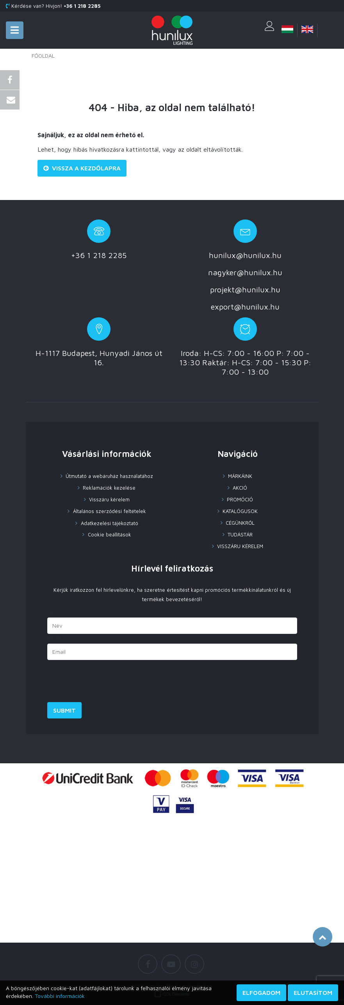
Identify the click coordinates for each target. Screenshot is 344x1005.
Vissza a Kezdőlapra (82, 168)
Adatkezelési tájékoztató (108, 523)
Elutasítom (313, 992)
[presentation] (106, 683)
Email (54, 637)
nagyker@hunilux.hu (245, 272)
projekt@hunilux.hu (245, 289)
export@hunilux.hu (245, 306)
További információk (60, 996)
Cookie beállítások (108, 534)
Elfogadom (261, 992)
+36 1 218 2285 (99, 255)
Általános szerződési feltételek (108, 511)
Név (52, 611)
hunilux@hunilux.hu (245, 255)
